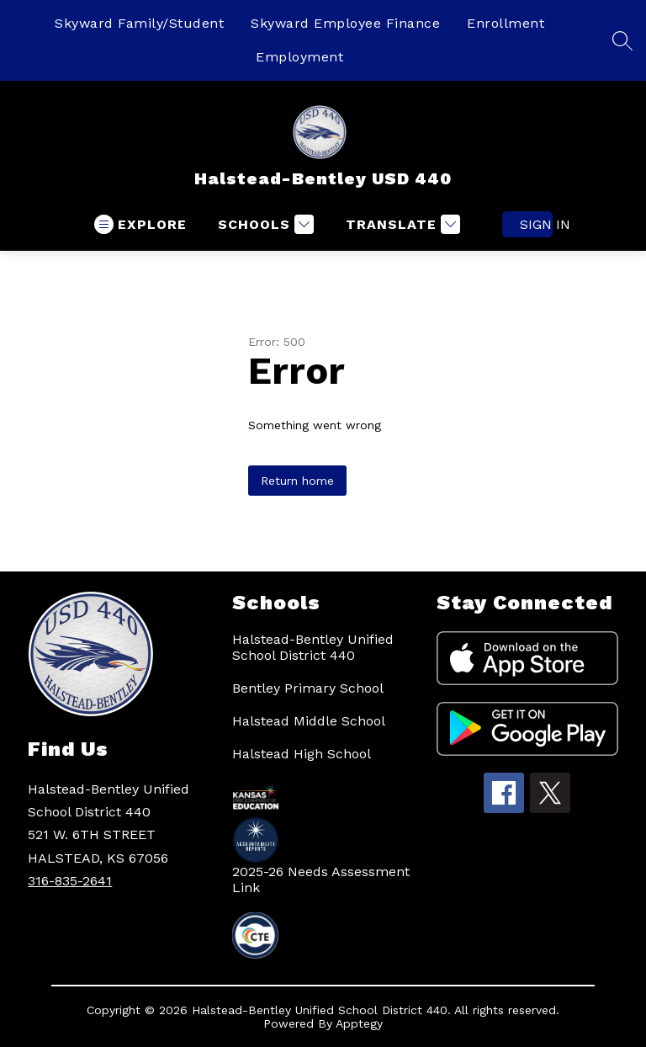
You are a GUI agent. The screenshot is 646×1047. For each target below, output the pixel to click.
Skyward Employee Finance (345, 23)
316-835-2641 (70, 881)
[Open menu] (140, 224)
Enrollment (505, 23)
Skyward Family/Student (139, 23)
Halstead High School (301, 754)
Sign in (536, 224)
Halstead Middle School (308, 721)
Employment (299, 57)
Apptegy (359, 1023)
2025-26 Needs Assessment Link (321, 880)
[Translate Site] (401, 224)
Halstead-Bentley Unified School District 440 (313, 647)
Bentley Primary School (308, 688)
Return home (297, 480)
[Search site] (622, 40)
